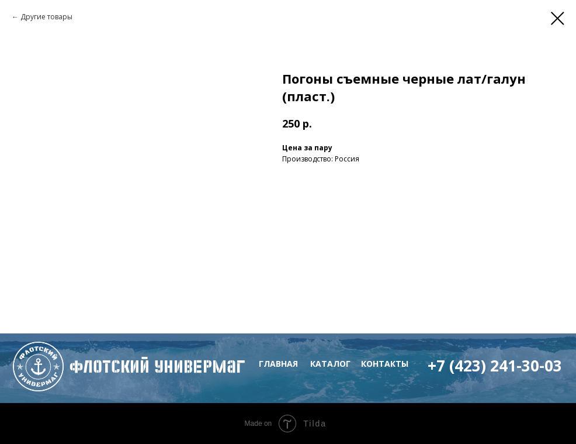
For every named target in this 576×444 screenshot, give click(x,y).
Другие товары (46, 17)
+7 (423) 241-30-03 (495, 365)
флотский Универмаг (157, 366)
